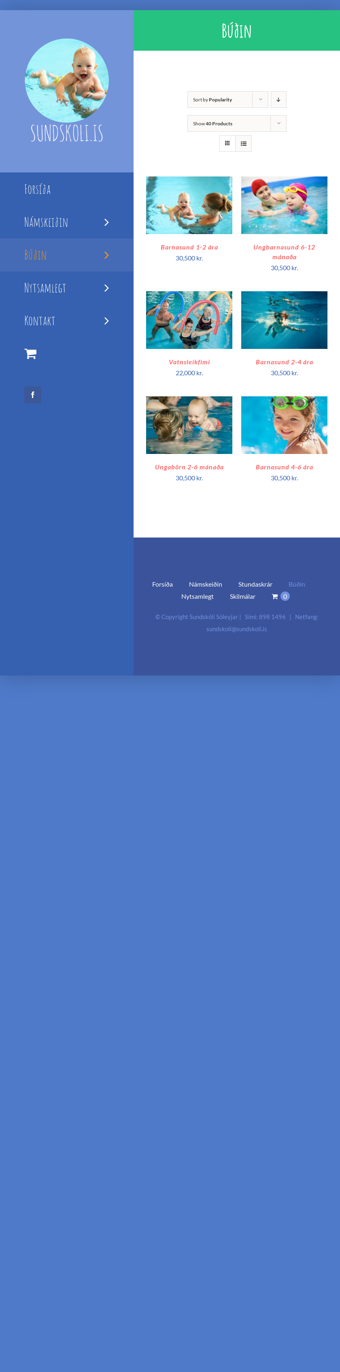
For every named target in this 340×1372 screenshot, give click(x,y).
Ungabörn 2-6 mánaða (189, 467)
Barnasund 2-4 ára (284, 362)
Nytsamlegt (197, 596)
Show (212, 123)
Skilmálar (242, 596)
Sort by (212, 100)
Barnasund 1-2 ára (189, 247)
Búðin (297, 584)
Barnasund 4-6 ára (284, 467)
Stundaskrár (255, 584)
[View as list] (243, 143)
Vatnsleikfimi (189, 362)
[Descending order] (279, 99)
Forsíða (162, 584)
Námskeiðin (205, 584)
